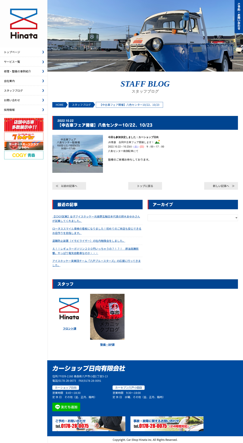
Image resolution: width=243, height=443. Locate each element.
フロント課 (69, 328)
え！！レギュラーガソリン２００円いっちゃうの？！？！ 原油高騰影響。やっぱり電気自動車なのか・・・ (95, 251)
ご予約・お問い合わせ (239, 16)
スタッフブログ (13, 90)
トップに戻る (145, 186)
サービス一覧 (12, 62)
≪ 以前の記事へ (66, 186)
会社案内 (9, 81)
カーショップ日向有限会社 (23, 23)
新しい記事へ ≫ (224, 186)
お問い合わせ (12, 100)
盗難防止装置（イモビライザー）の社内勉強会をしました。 (88, 241)
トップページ (12, 52)
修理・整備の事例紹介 (17, 71)
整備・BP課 (107, 344)
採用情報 (9, 110)
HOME (59, 105)
